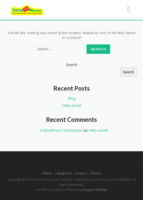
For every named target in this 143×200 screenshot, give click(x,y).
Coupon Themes (94, 190)
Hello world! (71, 105)
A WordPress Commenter (61, 130)
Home (47, 173)
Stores (95, 173)
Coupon (81, 173)
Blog (71, 98)
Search (71, 64)
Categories (63, 173)
